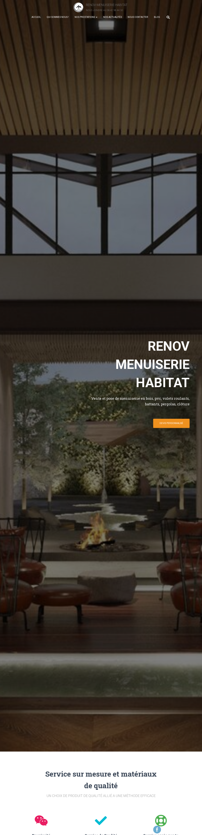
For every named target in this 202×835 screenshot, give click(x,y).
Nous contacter (138, 19)
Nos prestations (86, 19)
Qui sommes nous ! (58, 19)
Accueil (36, 19)
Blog (157, 19)
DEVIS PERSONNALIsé (171, 424)
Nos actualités (112, 19)
